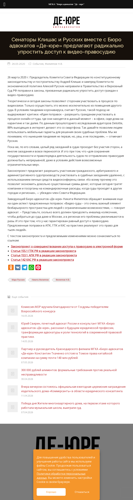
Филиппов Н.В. (54, 63)
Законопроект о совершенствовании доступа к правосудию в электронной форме (67, 246)
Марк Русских (18, 280)
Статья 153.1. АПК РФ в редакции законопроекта (44, 255)
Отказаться (82, 492)
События (38, 63)
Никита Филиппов (40, 280)
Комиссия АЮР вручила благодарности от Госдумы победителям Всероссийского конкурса (64, 309)
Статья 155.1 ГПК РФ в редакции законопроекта (43, 251)
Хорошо (51, 492)
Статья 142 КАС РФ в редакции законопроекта (42, 260)
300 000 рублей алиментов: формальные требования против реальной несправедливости (69, 372)
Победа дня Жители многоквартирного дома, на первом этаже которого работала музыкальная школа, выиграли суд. (70, 405)
